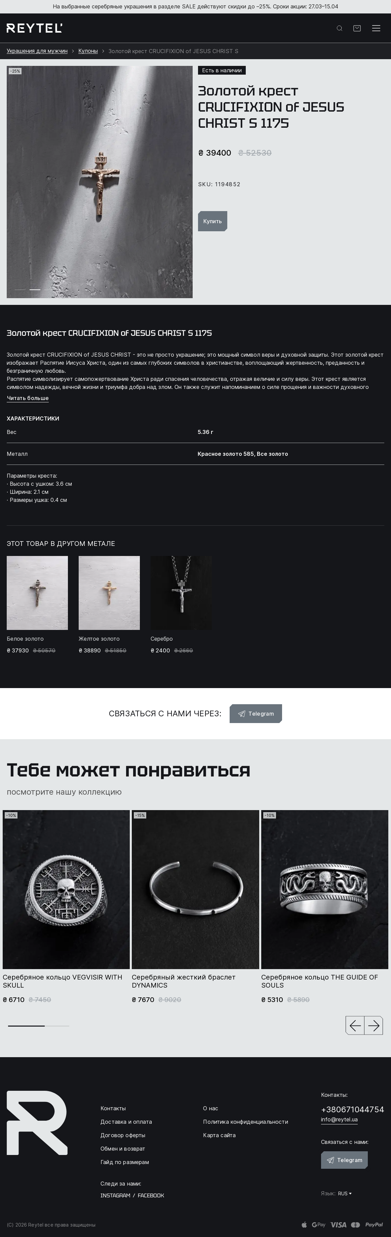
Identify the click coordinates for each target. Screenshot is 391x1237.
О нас (210, 1108)
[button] (355, 1026)
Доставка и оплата (126, 1121)
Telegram (256, 714)
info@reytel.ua (339, 1119)
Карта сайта (219, 1135)
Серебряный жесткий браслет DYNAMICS (184, 981)
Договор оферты (123, 1135)
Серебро (162, 639)
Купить (212, 221)
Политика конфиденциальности (245, 1121)
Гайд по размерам (125, 1162)
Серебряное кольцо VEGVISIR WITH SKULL (62, 981)
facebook (151, 1195)
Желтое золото (99, 639)
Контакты (113, 1108)
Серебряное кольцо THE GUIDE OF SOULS (319, 981)
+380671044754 (352, 1109)
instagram (115, 1195)
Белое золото (25, 639)
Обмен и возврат (123, 1148)
